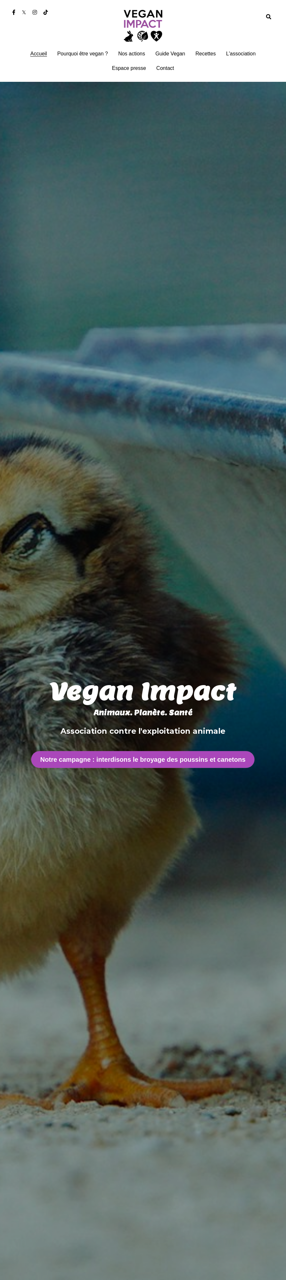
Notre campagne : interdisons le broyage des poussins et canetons (142, 759)
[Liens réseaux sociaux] (13, 12)
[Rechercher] (268, 17)
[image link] (143, 25)
